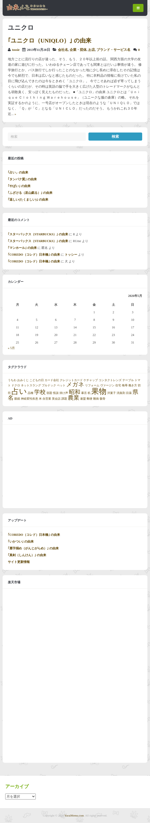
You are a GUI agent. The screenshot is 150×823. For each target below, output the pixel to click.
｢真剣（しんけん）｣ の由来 (27, 555)
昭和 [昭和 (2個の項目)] (74, 392)
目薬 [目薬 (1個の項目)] (129, 393)
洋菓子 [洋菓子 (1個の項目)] (111, 393)
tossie (16, 50)
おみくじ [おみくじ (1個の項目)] (23, 380)
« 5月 (11, 348)
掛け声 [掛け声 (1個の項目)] (63, 393)
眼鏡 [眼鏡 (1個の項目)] (17, 398)
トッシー (71, 254)
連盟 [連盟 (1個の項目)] (83, 398)
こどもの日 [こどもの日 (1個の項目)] (36, 380)
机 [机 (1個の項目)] (89, 393)
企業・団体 (78, 50)
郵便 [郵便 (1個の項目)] (89, 398)
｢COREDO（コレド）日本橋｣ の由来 (34, 254)
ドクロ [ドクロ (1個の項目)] (15, 385)
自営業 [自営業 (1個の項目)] (47, 398)
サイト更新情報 (19, 562)
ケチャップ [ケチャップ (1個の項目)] (90, 380)
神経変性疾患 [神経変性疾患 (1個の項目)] (29, 398)
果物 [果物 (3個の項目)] (98, 391)
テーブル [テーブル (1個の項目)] (128, 380)
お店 (91, 50)
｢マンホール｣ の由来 (22, 248)
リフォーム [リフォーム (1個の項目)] (92, 385)
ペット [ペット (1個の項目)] (61, 385)
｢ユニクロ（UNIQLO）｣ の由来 (49, 40)
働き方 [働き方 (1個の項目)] (132, 385)
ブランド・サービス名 (113, 50)
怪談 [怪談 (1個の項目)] (56, 393)
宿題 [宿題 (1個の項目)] (49, 393)
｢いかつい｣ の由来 (21, 541)
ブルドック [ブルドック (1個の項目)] (49, 385)
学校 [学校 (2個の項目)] (40, 392)
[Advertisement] (75, 466)
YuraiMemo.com (74, 815)
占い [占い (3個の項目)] (19, 391)
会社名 (63, 50)
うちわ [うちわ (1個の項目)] (12, 380)
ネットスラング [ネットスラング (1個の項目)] (31, 385)
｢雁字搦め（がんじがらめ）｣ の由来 (33, 548)
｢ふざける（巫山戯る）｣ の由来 (30, 193)
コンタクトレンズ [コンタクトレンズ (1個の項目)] (110, 380)
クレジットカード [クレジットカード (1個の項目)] (71, 380)
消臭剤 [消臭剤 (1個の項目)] (121, 393)
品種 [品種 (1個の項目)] (30, 393)
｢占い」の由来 (18, 172)
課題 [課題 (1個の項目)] (64, 398)
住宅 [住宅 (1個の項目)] (118, 385)
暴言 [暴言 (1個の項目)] (84, 393)
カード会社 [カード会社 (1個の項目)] (52, 380)
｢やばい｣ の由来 (19, 186)
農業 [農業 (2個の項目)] (73, 398)
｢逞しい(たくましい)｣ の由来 (28, 199)
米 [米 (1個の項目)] (40, 398)
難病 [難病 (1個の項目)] (96, 398)
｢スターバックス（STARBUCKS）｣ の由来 (38, 234)
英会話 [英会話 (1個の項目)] (56, 398)
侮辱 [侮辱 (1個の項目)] (125, 385)
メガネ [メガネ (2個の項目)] (75, 384)
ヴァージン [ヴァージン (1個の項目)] (107, 385)
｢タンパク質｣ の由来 (22, 179)
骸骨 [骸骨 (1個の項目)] (102, 398)
